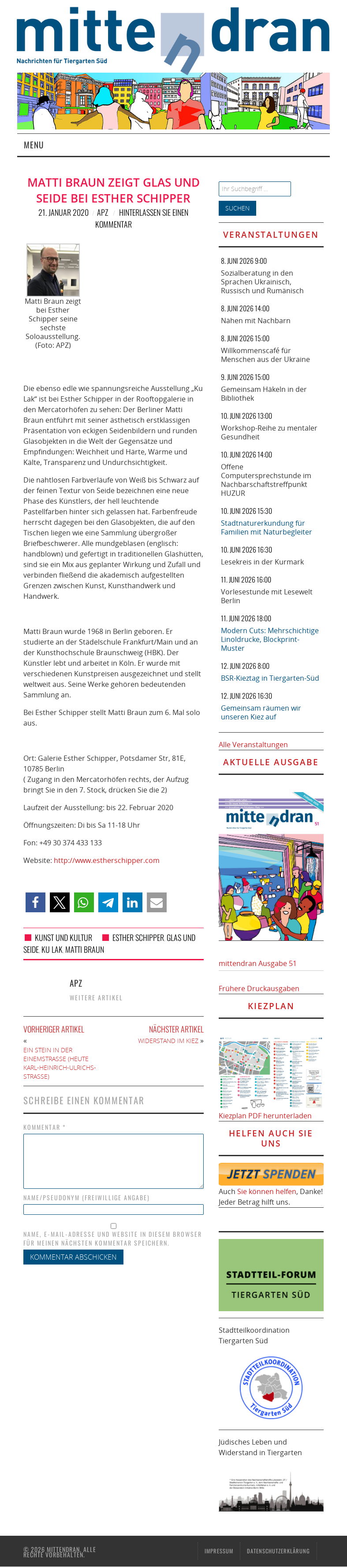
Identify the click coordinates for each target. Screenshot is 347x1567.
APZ (102, 212)
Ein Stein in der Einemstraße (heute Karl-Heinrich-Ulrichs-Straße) (59, 1063)
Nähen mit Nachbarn (256, 320)
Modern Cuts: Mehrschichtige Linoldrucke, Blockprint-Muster (270, 639)
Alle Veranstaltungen (253, 744)
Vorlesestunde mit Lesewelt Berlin (267, 596)
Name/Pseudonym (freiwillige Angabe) (86, 1197)
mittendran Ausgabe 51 (258, 963)
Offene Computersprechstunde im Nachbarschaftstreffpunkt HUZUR (266, 480)
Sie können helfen (266, 1191)
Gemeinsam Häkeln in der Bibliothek (264, 393)
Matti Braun (84, 949)
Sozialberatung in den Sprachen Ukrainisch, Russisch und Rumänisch (262, 281)
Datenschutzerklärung (278, 1551)
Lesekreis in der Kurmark (262, 562)
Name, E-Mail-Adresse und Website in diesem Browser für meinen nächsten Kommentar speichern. (112, 1238)
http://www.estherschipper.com (107, 860)
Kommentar (44, 1127)
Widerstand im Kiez (168, 1040)
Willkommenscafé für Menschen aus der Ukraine (265, 355)
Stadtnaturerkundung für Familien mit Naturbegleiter (266, 527)
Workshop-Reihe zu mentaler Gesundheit (269, 432)
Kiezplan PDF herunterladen (265, 1116)
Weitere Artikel (96, 997)
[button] (35, 902)
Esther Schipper (138, 937)
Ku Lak (52, 949)
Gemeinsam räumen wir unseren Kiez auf (261, 712)
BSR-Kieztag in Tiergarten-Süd (270, 678)
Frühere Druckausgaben (259, 988)
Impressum (219, 1551)
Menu (34, 144)
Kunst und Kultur (63, 937)
